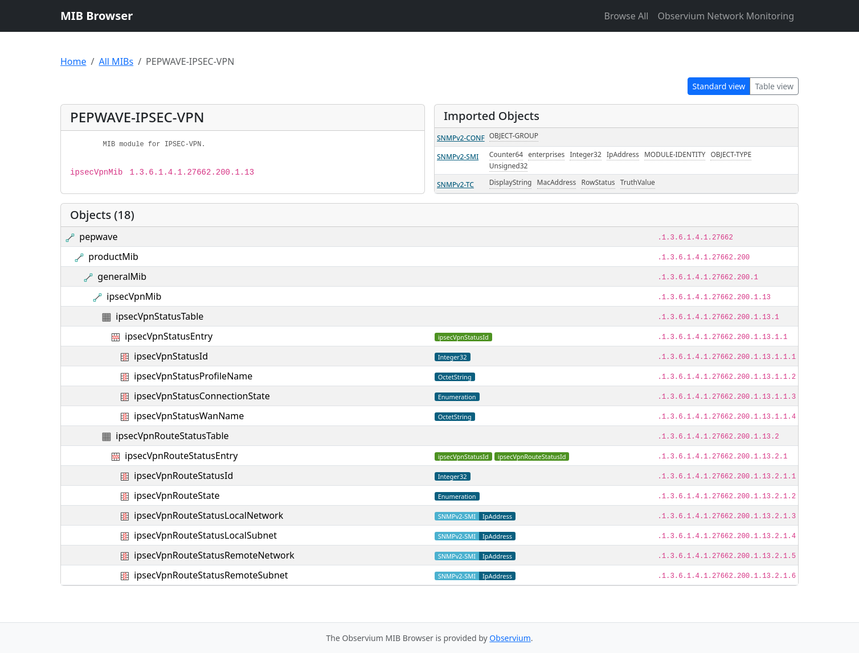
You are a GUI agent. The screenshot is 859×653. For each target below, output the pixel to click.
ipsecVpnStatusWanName (189, 416)
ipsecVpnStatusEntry (168, 336)
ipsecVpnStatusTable (159, 316)
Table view (774, 86)
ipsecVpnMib (134, 296)
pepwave (98, 236)
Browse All (626, 16)
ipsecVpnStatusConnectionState (201, 396)
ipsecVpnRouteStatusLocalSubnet (205, 535)
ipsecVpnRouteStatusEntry (181, 455)
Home (73, 61)
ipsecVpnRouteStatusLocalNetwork (208, 515)
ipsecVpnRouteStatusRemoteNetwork (214, 555)
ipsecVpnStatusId (171, 356)
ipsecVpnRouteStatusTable (172, 435)
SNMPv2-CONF (461, 138)
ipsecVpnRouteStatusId (183, 475)
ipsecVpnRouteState (176, 495)
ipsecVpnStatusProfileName (193, 376)
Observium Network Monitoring (725, 16)
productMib (113, 256)
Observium (509, 638)
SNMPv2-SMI (457, 157)
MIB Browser (96, 15)
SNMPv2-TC (455, 184)
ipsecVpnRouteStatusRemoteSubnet (211, 575)
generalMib (121, 276)
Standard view (719, 86)
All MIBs (116, 61)
